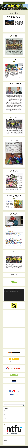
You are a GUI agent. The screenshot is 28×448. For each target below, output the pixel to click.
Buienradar (5, 410)
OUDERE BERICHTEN (14, 274)
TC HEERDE (5, 0)
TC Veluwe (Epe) (6, 418)
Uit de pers (14, 35)
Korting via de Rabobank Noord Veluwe (14, 196)
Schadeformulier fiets (6, 413)
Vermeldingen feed (6, 440)
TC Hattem (5, 417)
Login (17, 3)
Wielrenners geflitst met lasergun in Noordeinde (14, 17)
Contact (11, 3)
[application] (14, 295)
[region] (14, 282)
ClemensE (17, 18)
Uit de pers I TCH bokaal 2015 (14, 83)
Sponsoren (15, 3)
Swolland (5, 414)
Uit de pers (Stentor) (14, 139)
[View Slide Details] (14, 282)
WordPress (15, 446)
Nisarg (19, 446)
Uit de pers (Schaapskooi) (14, 251)
